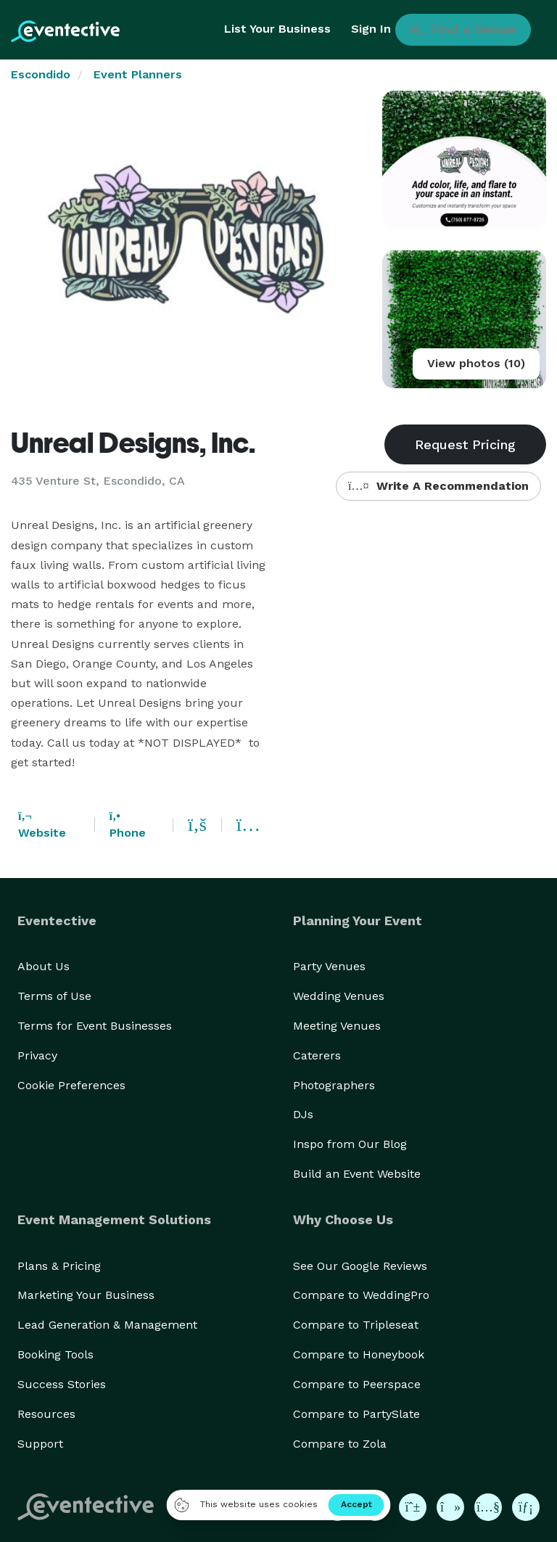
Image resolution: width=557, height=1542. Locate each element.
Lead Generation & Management (107, 1325)
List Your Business (277, 29)
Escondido (40, 74)
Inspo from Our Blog (350, 1144)
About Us (43, 966)
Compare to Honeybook (358, 1354)
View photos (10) (476, 363)
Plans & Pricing (59, 1266)
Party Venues (329, 966)
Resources (46, 1414)
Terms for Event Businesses (94, 1026)
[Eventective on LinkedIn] (526, 1507)
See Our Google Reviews (360, 1266)
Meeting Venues (337, 1026)
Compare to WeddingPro (361, 1295)
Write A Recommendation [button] (438, 486)
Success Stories (61, 1384)
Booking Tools (55, 1354)
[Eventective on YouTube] (488, 1507)
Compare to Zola (340, 1444)
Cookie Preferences (71, 1085)
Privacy (37, 1055)
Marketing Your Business (85, 1295)
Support (40, 1444)
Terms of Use (54, 996)
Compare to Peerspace (357, 1384)
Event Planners (138, 74)
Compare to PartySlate (356, 1414)
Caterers (317, 1055)
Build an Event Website (357, 1174)
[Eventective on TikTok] (450, 1507)
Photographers (334, 1085)
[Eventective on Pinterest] (412, 1507)
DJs (303, 1114)
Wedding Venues (338, 996)
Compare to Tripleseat (355, 1325)
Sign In (371, 29)
